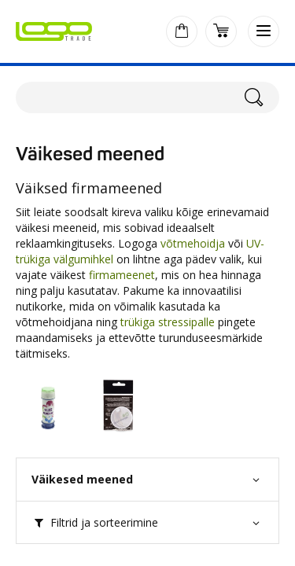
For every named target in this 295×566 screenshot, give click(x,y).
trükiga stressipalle (167, 321)
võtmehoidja (192, 243)
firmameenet (122, 274)
